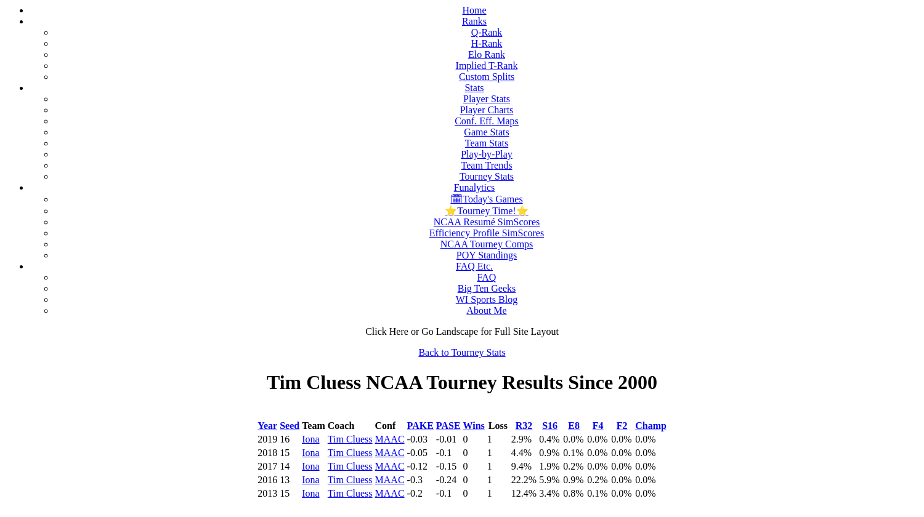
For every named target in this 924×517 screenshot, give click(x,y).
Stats (474, 87)
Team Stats (486, 143)
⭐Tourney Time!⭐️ (486, 211)
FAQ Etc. (474, 266)
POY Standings (486, 255)
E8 (574, 425)
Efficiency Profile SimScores (486, 233)
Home (474, 10)
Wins (474, 425)
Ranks (474, 21)
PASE (448, 425)
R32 (524, 425)
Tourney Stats (487, 176)
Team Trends (487, 165)
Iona (310, 439)
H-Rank (487, 43)
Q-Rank (487, 32)
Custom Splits (486, 76)
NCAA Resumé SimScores (487, 222)
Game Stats (486, 132)
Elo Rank (486, 54)
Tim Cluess (350, 439)
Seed (289, 425)
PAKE (420, 425)
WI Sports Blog (486, 299)
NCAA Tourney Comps (486, 244)
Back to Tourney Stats (461, 352)
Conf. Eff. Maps (487, 121)
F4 (598, 425)
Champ (651, 425)
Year (267, 425)
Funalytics (474, 187)
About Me (486, 310)
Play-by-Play (487, 154)
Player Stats (486, 99)
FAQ (486, 277)
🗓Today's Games (486, 199)
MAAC (390, 439)
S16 (549, 425)
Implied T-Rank (487, 65)
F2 (622, 425)
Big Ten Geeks (487, 288)
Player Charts (487, 110)
